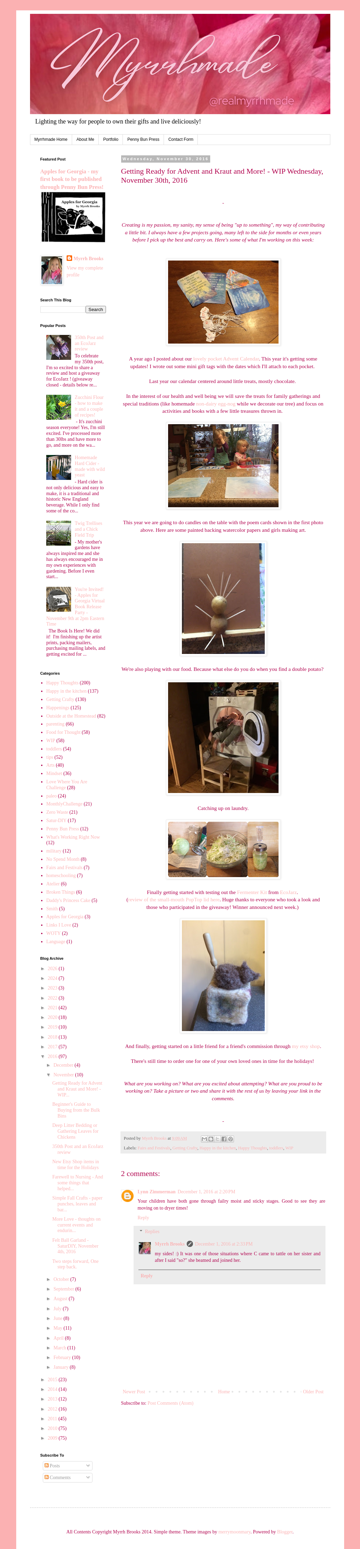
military (53, 851)
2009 (53, 1438)
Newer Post (134, 1391)
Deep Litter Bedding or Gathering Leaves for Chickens (75, 1131)
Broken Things (60, 892)
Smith (52, 908)
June (58, 1318)
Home (224, 1391)
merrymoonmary (234, 1531)
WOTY (53, 933)
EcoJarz (288, 892)
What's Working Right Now (73, 837)
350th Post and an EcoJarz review (89, 343)
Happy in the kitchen (218, 1148)
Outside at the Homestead (71, 716)
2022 (53, 998)
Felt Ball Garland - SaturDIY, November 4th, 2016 (75, 1246)
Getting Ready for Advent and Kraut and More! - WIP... (77, 1089)
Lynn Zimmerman (157, 1191)
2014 (53, 1389)
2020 (53, 1017)
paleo (51, 796)
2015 (53, 1379)
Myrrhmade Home (51, 139)
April (59, 1338)
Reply (143, 1217)
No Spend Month (62, 859)
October (61, 1279)
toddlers (276, 1148)
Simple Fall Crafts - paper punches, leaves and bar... (77, 1203)
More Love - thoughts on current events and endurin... (76, 1225)
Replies (152, 1231)
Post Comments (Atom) (171, 1403)
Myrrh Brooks (170, 1244)
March (60, 1347)
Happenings (57, 707)
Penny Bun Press (143, 139)
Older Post (313, 1391)
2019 (53, 1027)
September (64, 1289)
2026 (53, 968)
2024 (53, 978)
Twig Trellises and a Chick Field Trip (89, 529)
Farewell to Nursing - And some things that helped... (77, 1182)
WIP (289, 1148)
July (58, 1308)
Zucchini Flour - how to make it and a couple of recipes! (89, 406)
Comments (58, 1477)
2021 (53, 1007)
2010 (53, 1428)
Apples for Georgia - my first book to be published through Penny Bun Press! (72, 179)
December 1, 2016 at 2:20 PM (206, 1191)
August (61, 1298)
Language (55, 941)
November (64, 1074)
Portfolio (110, 139)
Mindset (54, 773)
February (62, 1357)
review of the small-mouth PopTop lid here (174, 899)
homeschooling (61, 875)
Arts (50, 765)
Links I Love (58, 925)
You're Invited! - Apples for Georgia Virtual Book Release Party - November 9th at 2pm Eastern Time (75, 607)
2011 (53, 1418)
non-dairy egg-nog (215, 404)
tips (49, 757)
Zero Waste (57, 812)
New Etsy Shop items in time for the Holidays (75, 1164)
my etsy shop (306, 1046)
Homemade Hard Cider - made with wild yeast (90, 466)
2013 (53, 1399)
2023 (53, 988)
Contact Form (181, 139)
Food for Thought (63, 732)
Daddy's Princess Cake (68, 900)
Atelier (53, 883)
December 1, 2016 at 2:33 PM (224, 1244)
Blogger (284, 1531)
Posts (52, 1465)
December (64, 1065)
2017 (53, 1046)
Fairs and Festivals (154, 1148)
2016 (53, 1056)
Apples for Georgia (65, 916)
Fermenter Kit (252, 892)
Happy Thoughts (252, 1148)
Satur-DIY (56, 820)
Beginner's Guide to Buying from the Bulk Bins (76, 1110)
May (58, 1328)
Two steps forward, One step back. (75, 1264)
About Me (85, 139)
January (61, 1367)
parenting (55, 724)
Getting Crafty (184, 1148)
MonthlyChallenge (64, 804)
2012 (53, 1409)
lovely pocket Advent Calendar (226, 359)
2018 (53, 1037)
